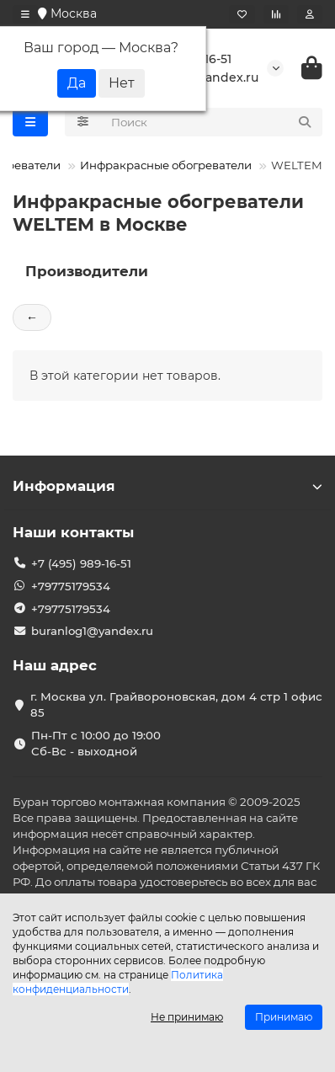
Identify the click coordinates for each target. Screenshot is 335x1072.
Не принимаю (187, 1017)
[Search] (212, 122)
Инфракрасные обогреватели (166, 165)
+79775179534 (70, 586)
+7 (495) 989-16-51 (81, 563)
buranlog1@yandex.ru (92, 630)
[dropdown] (25, 14)
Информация (167, 485)
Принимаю (283, 1017)
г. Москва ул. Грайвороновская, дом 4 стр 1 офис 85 (176, 704)
